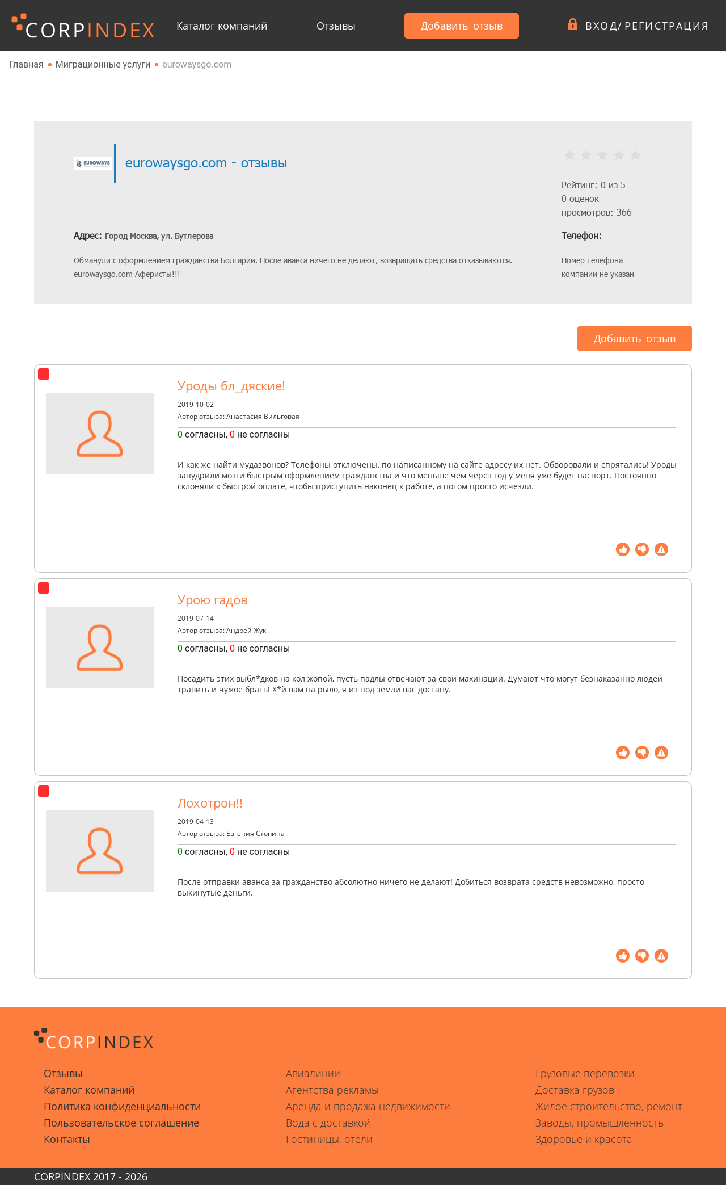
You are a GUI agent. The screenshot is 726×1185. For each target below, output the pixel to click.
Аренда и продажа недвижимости (368, 1106)
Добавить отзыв (462, 25)
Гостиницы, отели (329, 1139)
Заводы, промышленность (599, 1122)
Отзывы (336, 25)
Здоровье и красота (583, 1139)
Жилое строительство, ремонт (608, 1106)
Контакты (67, 1139)
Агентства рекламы (332, 1089)
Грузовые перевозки (585, 1073)
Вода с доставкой (328, 1122)
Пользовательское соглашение (121, 1122)
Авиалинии (313, 1073)
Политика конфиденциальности (122, 1106)
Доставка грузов (574, 1089)
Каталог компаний (221, 25)
